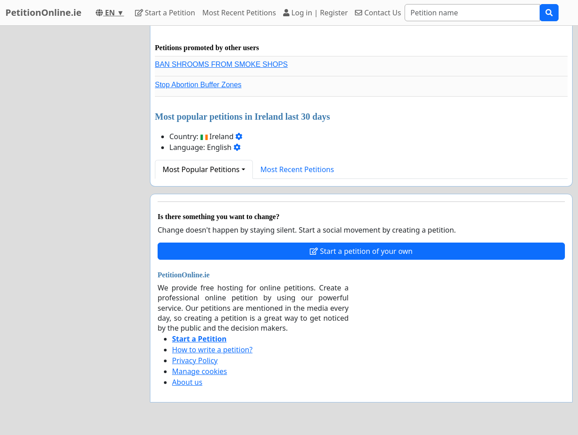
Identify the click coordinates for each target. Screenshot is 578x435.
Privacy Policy (195, 360)
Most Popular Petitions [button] (201, 169)
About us (187, 382)
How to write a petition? (212, 350)
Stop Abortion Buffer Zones (198, 85)
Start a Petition (165, 13)
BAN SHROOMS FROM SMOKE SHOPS (221, 64)
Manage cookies (199, 371)
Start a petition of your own (361, 251)
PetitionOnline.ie (43, 12)
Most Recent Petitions (239, 13)
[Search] (472, 12)
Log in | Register (315, 13)
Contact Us (378, 13)
